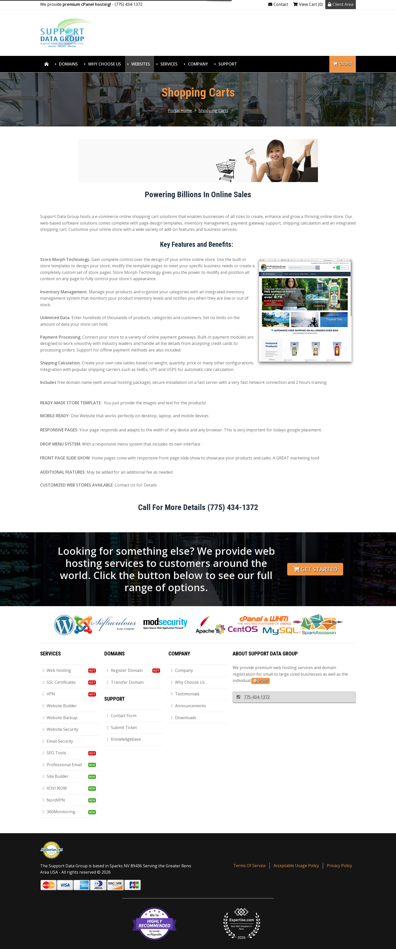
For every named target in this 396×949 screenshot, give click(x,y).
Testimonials (185, 694)
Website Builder (60, 706)
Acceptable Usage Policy (296, 865)
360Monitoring (59, 811)
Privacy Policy (339, 865)
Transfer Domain (125, 682)
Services (169, 64)
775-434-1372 (253, 697)
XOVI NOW (55, 788)
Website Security (60, 729)
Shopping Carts (213, 110)
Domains (68, 64)
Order (342, 64)
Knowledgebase (124, 739)
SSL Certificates (59, 682)
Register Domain (125, 670)
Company (198, 64)
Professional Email (62, 764)
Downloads (183, 717)
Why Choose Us (104, 64)
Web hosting (57, 670)
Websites (140, 64)
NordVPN (54, 800)
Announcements (188, 706)
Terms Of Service (249, 865)
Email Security (58, 741)
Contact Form (121, 715)
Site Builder (55, 776)
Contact (278, 4)
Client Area (340, 4)
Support (227, 64)
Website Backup (60, 717)
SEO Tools (54, 753)
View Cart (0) (308, 4)
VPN (49, 694)
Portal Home (180, 110)
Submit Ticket (122, 727)
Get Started (315, 569)
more (260, 680)
